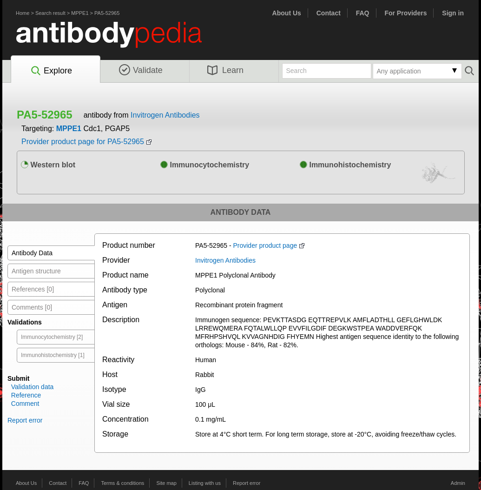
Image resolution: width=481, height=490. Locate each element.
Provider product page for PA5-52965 (82, 142)
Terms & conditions (122, 483)
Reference (26, 395)
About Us (286, 13)
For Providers (405, 13)
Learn (225, 70)
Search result (50, 13)
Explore (51, 71)
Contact (328, 13)
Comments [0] (32, 307)
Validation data (32, 387)
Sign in (453, 13)
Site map (166, 483)
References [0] (33, 289)
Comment (25, 403)
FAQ (362, 13)
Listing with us (205, 483)
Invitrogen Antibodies (165, 115)
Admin (458, 483)
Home (22, 13)
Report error (24, 420)
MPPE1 (79, 13)
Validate (141, 70)
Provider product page (265, 245)
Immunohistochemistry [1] (53, 355)
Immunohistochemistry (345, 165)
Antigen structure (36, 271)
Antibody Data (32, 253)
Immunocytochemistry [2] (52, 337)
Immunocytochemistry (204, 165)
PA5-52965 (106, 13)
